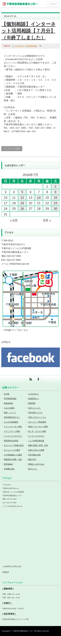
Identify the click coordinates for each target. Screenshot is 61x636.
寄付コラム (32, 469)
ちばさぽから (20, 46)
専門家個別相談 (31, 46)
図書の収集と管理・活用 (38, 445)
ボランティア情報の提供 (14, 445)
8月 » (47, 220)
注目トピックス (34, 408)
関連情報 (31, 403)
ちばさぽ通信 (9, 408)
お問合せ (5, 342)
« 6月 (14, 220)
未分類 (6, 394)
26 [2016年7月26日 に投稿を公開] (22, 208)
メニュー (53, 4)
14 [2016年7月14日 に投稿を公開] (39, 197)
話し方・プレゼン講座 (37, 431)
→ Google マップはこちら (14, 330)
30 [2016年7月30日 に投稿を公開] (55, 208)
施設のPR (32, 459)
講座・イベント (10, 412)
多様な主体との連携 (36, 450)
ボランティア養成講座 (37, 422)
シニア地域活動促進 (36, 441)
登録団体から (33, 398)
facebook (38, 379)
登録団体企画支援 (11, 441)
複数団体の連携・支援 (13, 459)
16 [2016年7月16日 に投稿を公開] (55, 197)
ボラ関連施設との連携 (13, 455)
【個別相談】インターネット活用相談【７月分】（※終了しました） (28, 30)
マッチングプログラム (13, 436)
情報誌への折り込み (36, 464)
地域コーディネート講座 (38, 427)
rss (30, 379)
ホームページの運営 (12, 450)
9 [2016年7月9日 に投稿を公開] (55, 192)
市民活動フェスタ (35, 412)
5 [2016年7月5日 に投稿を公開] (22, 192)
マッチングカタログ (36, 436)
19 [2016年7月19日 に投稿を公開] (22, 203)
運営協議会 (8, 464)
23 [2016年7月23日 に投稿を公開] (55, 203)
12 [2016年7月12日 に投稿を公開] (22, 197)
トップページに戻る (12, 149)
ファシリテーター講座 (13, 427)
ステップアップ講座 (12, 431)
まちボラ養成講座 (11, 422)
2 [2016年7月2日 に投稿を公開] (55, 186)
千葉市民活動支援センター (23, 631)
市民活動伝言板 (34, 455)
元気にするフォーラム (37, 417)
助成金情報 (8, 403)
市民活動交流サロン (12, 417)
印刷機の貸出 (9, 469)
